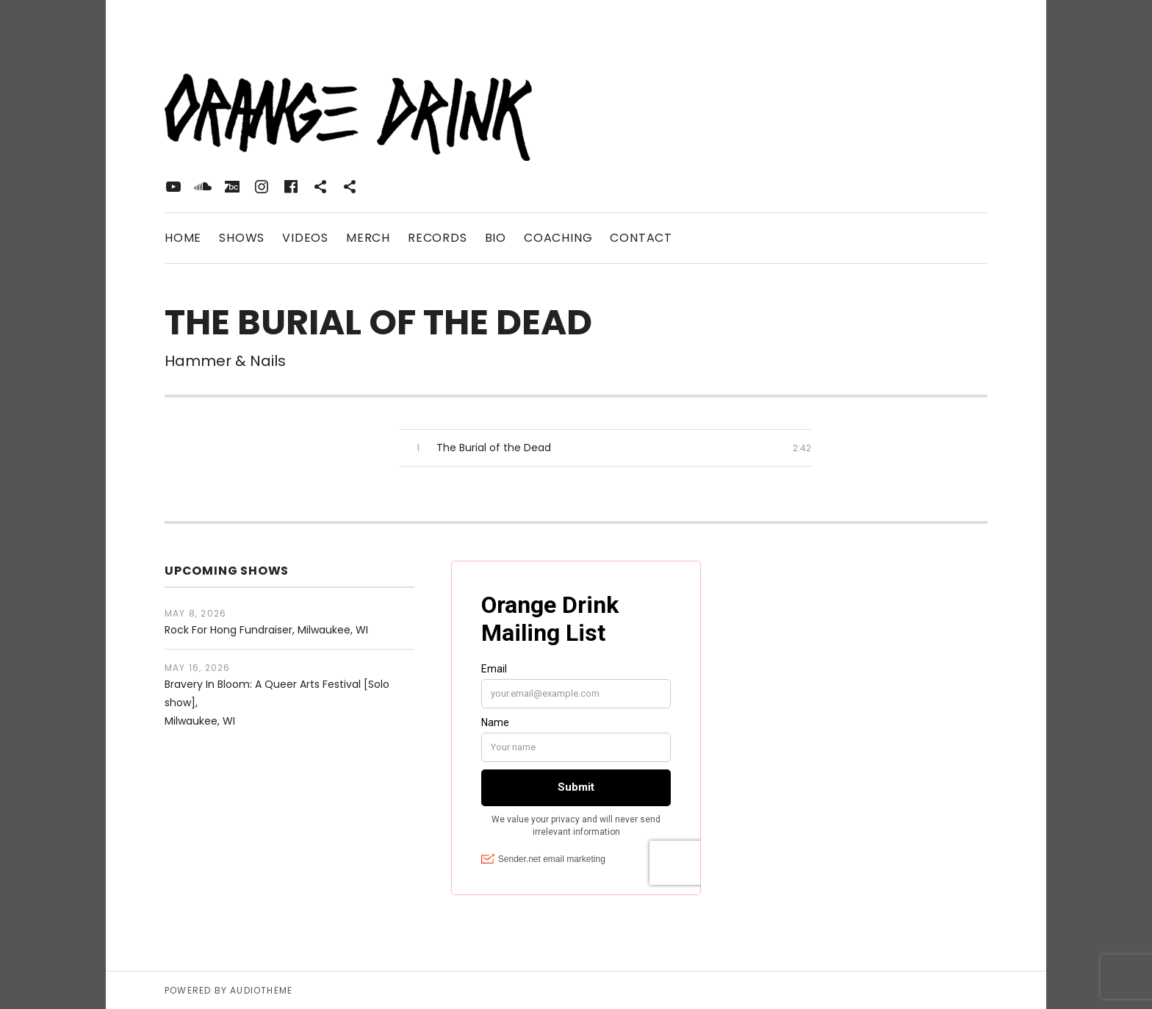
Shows (241, 237)
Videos (305, 237)
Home (183, 237)
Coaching (558, 237)
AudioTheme (261, 990)
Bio (495, 237)
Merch (368, 237)
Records (437, 237)
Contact (641, 237)
